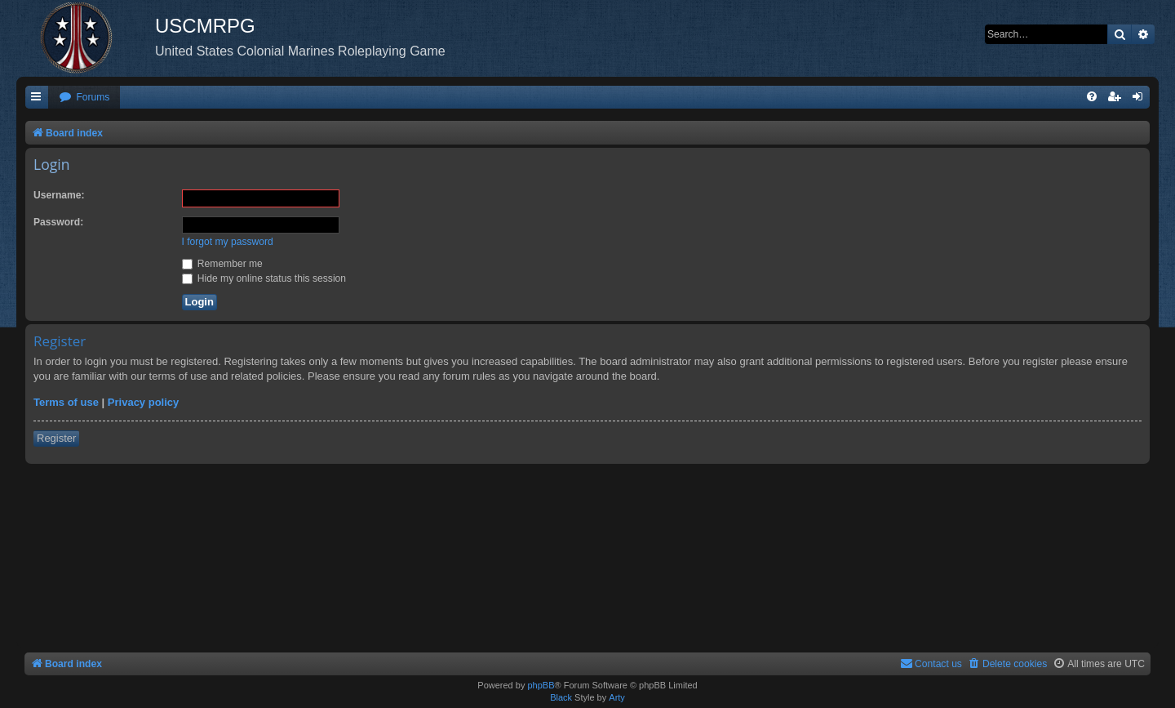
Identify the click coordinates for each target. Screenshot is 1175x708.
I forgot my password (227, 241)
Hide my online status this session (264, 278)
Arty (617, 697)
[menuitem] (84, 98)
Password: (58, 222)
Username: (59, 195)
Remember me (222, 263)
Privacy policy (143, 402)
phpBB (540, 685)
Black (561, 697)
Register (56, 438)
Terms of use (66, 402)
